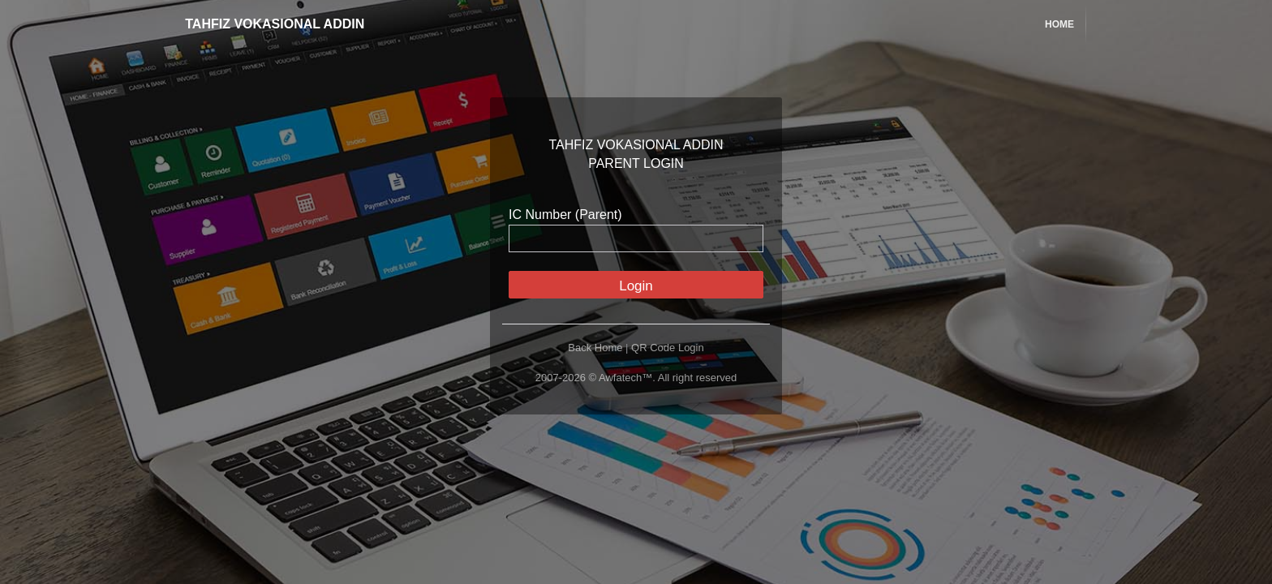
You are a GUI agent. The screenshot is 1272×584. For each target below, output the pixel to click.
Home (1059, 24)
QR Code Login (667, 347)
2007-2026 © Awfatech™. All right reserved (636, 377)
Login (636, 286)
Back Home (595, 347)
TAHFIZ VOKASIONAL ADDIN (263, 24)
